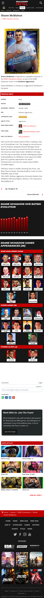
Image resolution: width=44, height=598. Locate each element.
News (17, 8)
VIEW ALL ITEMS (36, 495)
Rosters (35, 525)
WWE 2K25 (34, 521)
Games (27, 525)
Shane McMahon (24, 137)
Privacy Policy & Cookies (26, 591)
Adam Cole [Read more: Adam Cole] (4, 474)
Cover (23, 10)
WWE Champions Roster (11, 19)
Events (15, 529)
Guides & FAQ (30, 8)
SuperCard (17, 525)
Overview (11, 8)
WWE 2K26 (24, 521)
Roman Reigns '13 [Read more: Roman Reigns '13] (27, 458)
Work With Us (22, 593)
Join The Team (10, 432)
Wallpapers (16, 10)
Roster (22, 8)
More (30, 529)
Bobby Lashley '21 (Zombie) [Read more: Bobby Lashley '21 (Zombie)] (9, 490)
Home (8, 521)
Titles (22, 529)
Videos (3, 10)
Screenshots (39, 8)
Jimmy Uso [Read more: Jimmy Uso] (25, 490)
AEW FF (7, 525)
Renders (8, 10)
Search (37, 591)
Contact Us (13, 591)
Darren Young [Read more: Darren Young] (5, 458)
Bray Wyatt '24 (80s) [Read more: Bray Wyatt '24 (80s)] (28, 474)
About (6, 591)
